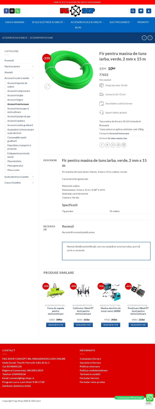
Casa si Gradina (15, 22)
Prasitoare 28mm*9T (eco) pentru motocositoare (138, 311)
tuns (125, 138)
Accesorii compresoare (18, 91)
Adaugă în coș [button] (55, 325)
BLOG (78, 27)
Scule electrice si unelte (48, 22)
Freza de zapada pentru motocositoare (55, 311)
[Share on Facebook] (101, 145)
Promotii (143, 22)
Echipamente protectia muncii (18, 155)
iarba (113, 138)
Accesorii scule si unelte (87, 22)
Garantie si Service (90, 362)
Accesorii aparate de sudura (17, 85)
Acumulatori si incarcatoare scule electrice (20, 131)
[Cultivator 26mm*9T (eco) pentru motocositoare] (83, 290)
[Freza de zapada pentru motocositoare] (55, 290)
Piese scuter (13, 170)
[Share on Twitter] (107, 145)
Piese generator (15, 165)
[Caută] (133, 10)
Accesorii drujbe (15, 95)
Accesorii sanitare (16, 121)
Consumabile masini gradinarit (16, 139)
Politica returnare (90, 366)
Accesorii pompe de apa (18, 116)
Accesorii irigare (15, 99)
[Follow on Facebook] (6, 10)
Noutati (9, 72)
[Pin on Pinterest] (118, 145)
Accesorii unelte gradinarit (20, 125)
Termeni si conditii (90, 374)
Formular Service (89, 378)
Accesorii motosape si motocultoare (18, 110)
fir (109, 138)
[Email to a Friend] (112, 145)
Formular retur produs (92, 382)
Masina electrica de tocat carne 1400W (111, 309)
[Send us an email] (12, 10)
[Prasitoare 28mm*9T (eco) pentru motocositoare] (138, 290)
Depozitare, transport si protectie (19, 147)
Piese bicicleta (14, 161)
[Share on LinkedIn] (123, 145)
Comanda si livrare (90, 358)
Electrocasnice (121, 22)
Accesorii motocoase (41, 38)
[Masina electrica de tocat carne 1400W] (110, 290)
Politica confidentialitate (93, 370)
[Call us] (17, 10)
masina (119, 138)
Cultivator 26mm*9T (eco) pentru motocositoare (83, 311)
